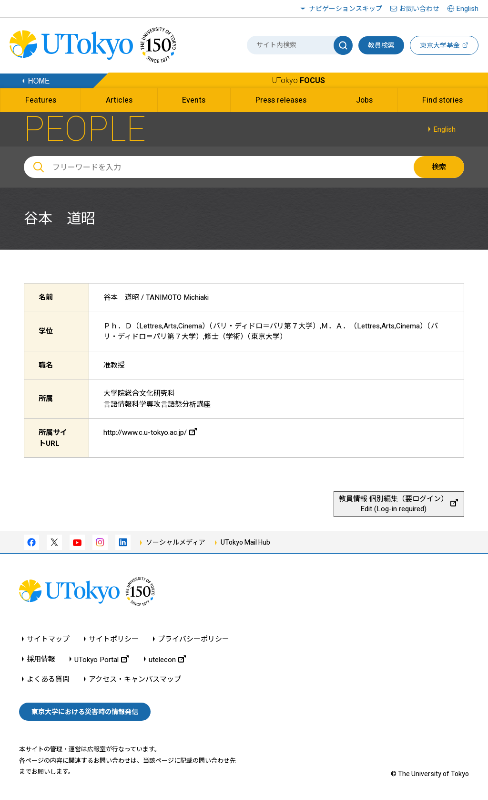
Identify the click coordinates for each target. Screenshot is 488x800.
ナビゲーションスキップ (345, 8)
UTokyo (298, 80)
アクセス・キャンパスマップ (135, 679)
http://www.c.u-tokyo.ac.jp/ (150, 432)
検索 (439, 167)
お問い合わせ (419, 8)
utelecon (167, 659)
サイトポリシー (114, 639)
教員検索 (381, 45)
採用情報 (41, 659)
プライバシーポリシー (193, 639)
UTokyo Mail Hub (245, 542)
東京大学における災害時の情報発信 (84, 712)
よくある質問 (48, 679)
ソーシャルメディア (175, 542)
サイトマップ (48, 639)
